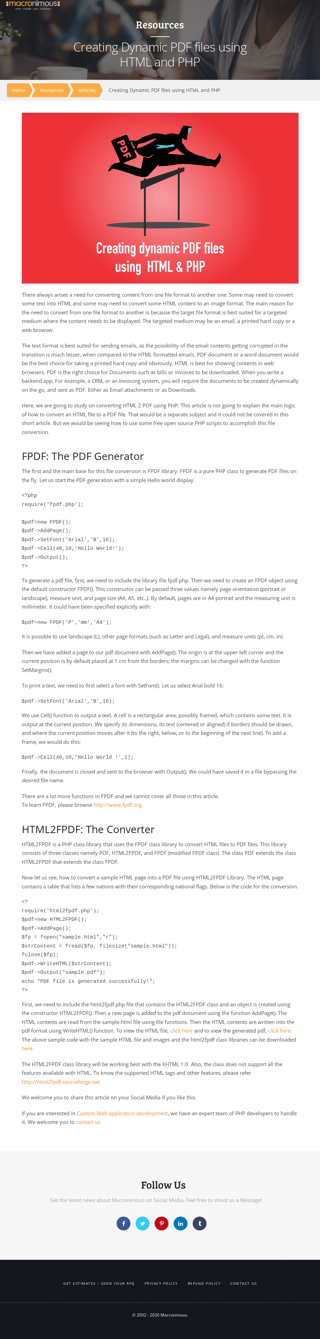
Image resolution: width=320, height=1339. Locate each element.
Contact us (243, 1283)
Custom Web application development (122, 1113)
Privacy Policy (161, 1283)
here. (28, 1048)
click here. (280, 1030)
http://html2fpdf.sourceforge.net (61, 1081)
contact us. (89, 1121)
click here (181, 1030)
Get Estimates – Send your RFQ (99, 1283)
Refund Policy (204, 1283)
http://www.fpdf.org (117, 804)
